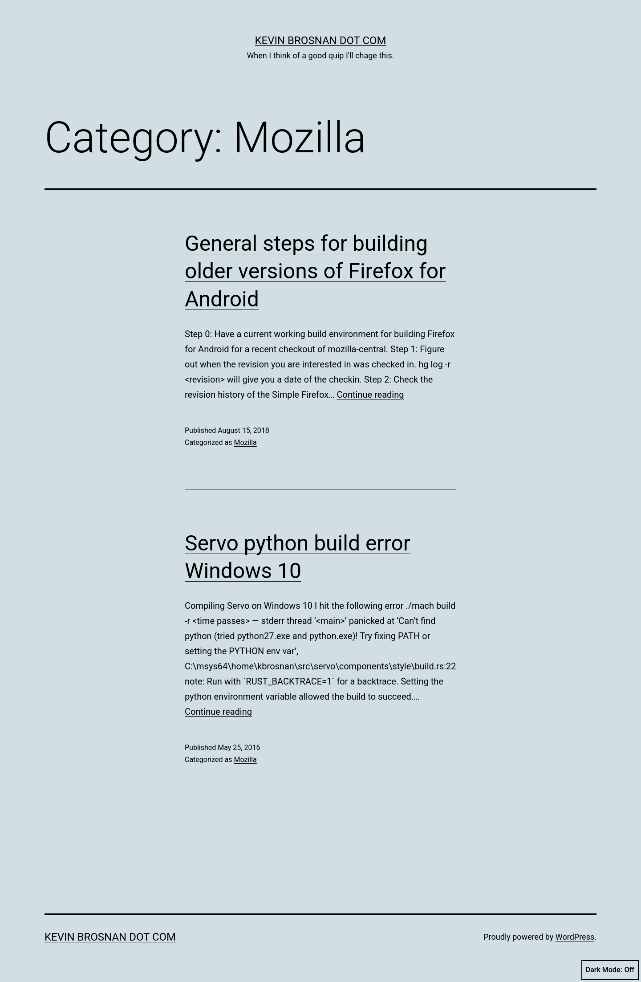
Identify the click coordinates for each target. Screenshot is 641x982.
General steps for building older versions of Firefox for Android (315, 271)
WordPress (575, 936)
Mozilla (245, 442)
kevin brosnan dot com (320, 40)
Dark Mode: (610, 970)
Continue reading (370, 394)
